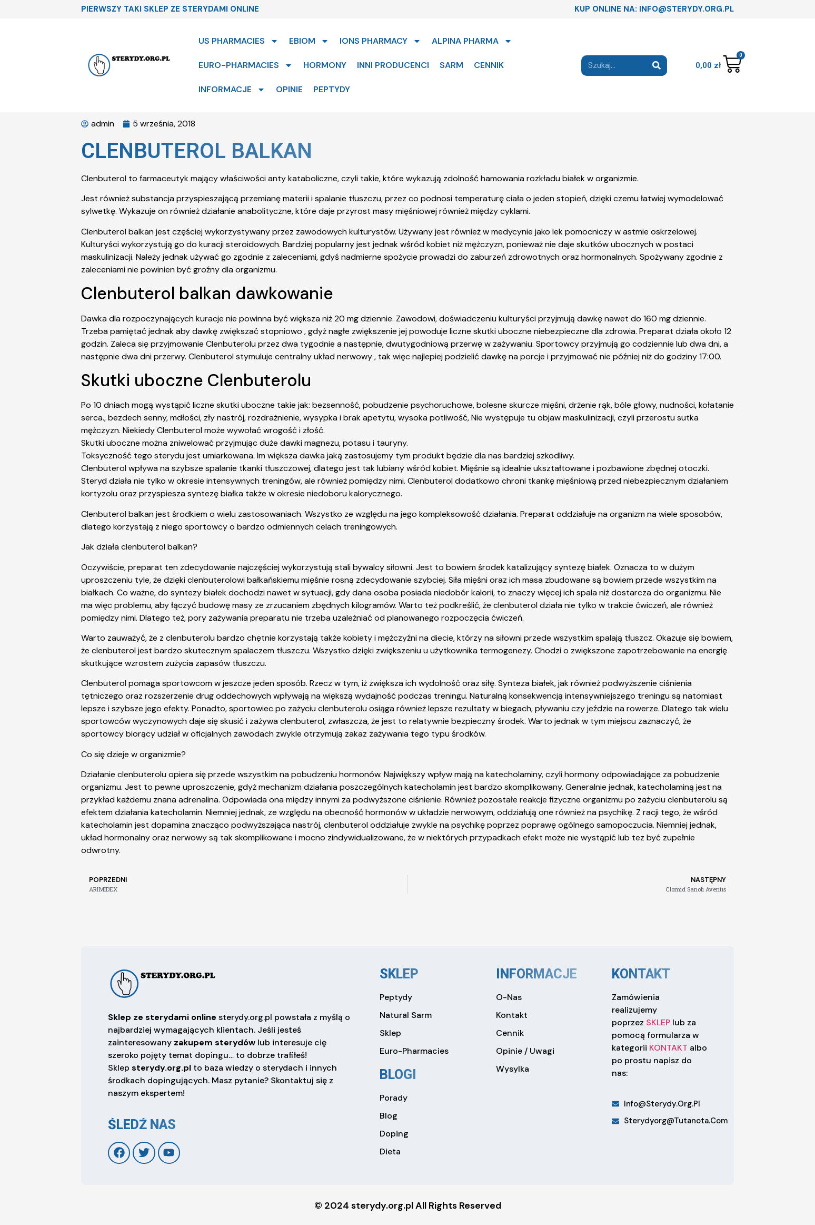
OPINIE (289, 89)
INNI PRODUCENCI (393, 65)
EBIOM (309, 41)
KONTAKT (668, 1047)
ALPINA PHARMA (472, 41)
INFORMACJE (231, 89)
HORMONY (324, 65)
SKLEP (658, 1022)
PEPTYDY (331, 89)
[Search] (657, 65)
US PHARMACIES (238, 41)
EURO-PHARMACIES (245, 65)
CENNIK (489, 65)
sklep (399, 974)
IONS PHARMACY (380, 41)
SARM (451, 65)
